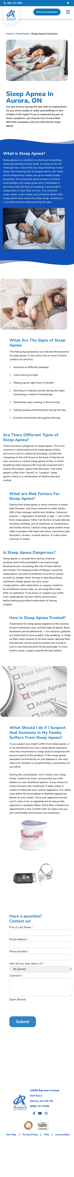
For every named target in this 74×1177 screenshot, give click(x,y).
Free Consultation (47, 12)
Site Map (11, 1134)
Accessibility (62, 1134)
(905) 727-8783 (39, 1106)
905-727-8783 (13, 3)
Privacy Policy (30, 1134)
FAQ (46, 1134)
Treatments (22, 33)
